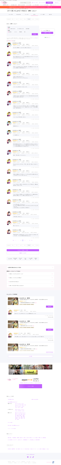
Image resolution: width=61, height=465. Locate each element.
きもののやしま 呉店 (16, 150)
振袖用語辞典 (23, 461)
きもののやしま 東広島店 (17, 91)
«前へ (13, 240)
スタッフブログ (18, 461)
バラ (18, 414)
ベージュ (19, 403)
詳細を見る (49, 306)
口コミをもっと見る (50, 340)
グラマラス (19, 410)
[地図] (35, 302)
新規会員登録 (49, 2)
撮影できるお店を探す (35, 399)
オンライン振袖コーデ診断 (36, 437)
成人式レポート (20, 439)
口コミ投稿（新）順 (11, 28)
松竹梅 (18, 415)
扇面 (20, 415)
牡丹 (16, 414)
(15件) (24, 324)
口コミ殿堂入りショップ (15, 425)
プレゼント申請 (35, 2)
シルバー (23, 406)
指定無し (10, 31)
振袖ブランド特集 (22, 437)
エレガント (19, 409)
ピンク (23, 403)
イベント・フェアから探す (12, 428)
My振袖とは (13, 461)
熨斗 (16, 416)
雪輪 (21, 416)
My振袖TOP (9, 461)
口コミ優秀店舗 (43, 437)
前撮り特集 (9, 437)
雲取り (24, 416)
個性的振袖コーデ (26, 439)
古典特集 (18, 437)
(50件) (24, 347)
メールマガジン (33, 461)
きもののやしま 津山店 (17, 139)
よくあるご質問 (42, 2)
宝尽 (18, 416)
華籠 (23, 415)
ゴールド (19, 406)
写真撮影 (20, 31)
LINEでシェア (47, 37)
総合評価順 (27, 28)
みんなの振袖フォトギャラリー (12, 439)
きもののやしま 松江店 (17, 101)
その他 (22, 407)
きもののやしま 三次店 (17, 82)
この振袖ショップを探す (47, 32)
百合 (21, 414)
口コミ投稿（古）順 (19, 28)
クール (16, 410)
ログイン (57, 2)
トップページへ (59, 0)
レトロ (23, 410)
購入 (24, 31)
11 (29, 240)
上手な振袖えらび (32, 439)
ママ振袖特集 (14, 437)
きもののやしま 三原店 (17, 169)
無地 (16, 412)
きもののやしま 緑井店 (17, 130)
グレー (16, 407)
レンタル (15, 31)
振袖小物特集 (38, 439)
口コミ (34, 14)
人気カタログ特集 (29, 437)
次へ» (32, 240)
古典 (16, 409)
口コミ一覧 (9, 425)
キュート (22, 409)
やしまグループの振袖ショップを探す (23, 250)
